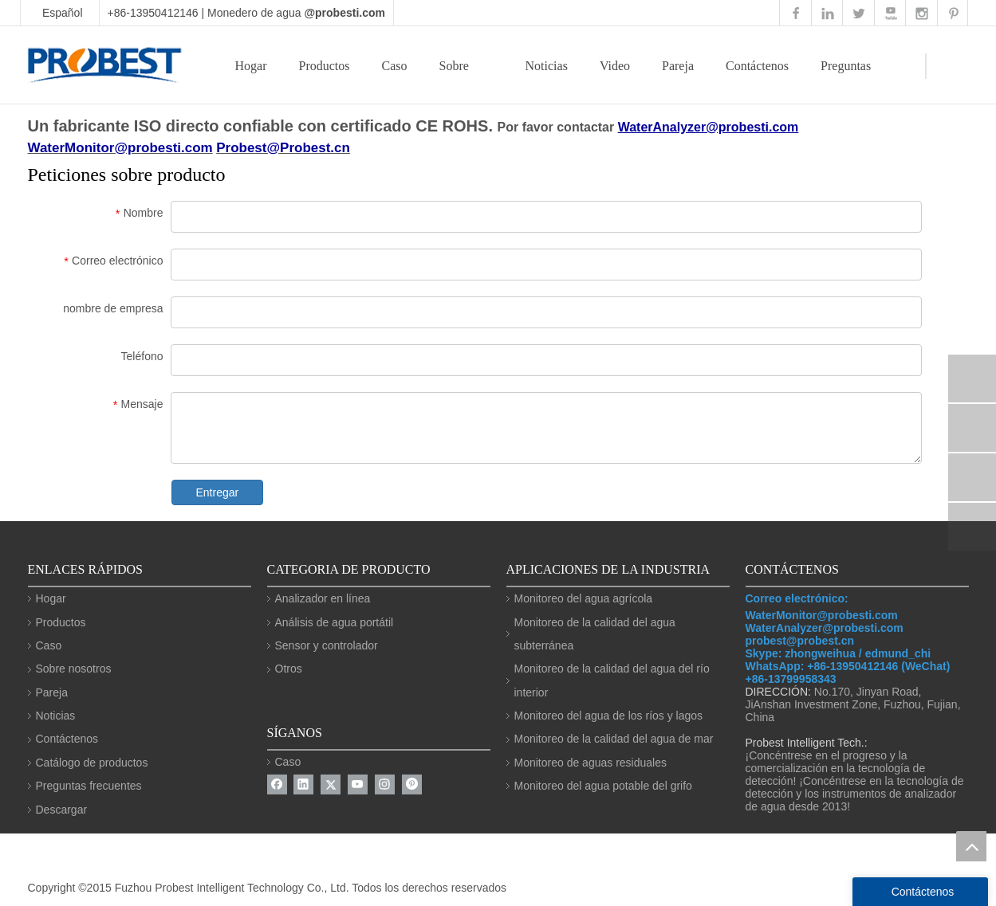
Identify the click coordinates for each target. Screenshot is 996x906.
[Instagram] (385, 784)
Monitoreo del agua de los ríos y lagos (608, 715)
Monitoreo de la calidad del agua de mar (614, 738)
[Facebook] (277, 784)
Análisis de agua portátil (334, 622)
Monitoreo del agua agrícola (583, 598)
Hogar (251, 66)
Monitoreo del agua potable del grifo (603, 785)
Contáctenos (757, 66)
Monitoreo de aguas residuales (590, 762)
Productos (323, 66)
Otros (288, 668)
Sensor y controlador (326, 645)
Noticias (547, 66)
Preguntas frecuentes (89, 785)
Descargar (62, 809)
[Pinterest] (412, 784)
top (971, 846)
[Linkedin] (303, 784)
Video (615, 66)
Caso (394, 66)
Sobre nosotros (74, 668)
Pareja (678, 66)
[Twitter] (331, 784)
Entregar (217, 492)
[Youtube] (358, 784)
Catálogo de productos (92, 762)
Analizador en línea (323, 598)
